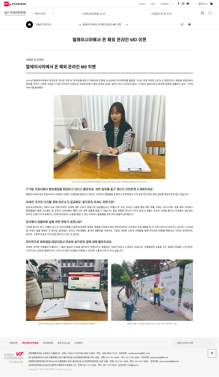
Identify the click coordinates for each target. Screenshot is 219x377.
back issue (40, 13)
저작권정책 (48, 343)
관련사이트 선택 (193, 343)
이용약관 (13, 343)
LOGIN (142, 3)
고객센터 (78, 343)
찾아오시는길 (63, 343)
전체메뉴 (210, 13)
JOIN (153, 3)
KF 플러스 (203, 3)
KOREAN (164, 3)
